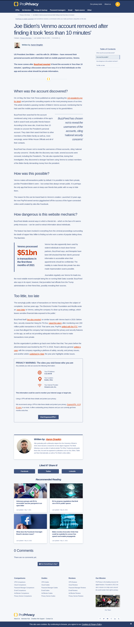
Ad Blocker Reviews (75, 593)
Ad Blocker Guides (47, 593)
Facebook (24, 471)
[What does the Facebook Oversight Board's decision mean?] (30, 528)
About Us (17, 618)
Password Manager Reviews (77, 587)
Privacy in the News (25, 15)
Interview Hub (25, 618)
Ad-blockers (26, 10)
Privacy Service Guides (48, 596)
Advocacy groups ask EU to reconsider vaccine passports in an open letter (29, 503)
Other (89, 10)
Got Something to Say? (48, 564)
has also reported (34, 319)
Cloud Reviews (73, 585)
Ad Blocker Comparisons (21, 593)
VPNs (17, 10)
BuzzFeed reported (42, 64)
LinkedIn (72, 471)
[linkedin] (115, 619)
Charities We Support (37, 618)
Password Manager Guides (49, 587)
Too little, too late (100, 65)
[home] (16, 15)
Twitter (48, 471)
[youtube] (107, 619)
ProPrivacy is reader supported (25, 19)
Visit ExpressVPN (48, 417)
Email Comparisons (20, 590)
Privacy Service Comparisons (23, 596)
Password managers (58, 10)
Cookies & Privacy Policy (92, 624)
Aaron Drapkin (37, 45)
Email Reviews (73, 590)
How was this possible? (102, 57)
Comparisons (19, 578)
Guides (44, 578)
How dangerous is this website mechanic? (107, 61)
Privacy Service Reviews (76, 596)
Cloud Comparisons (20, 585)
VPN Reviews (73, 582)
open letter (21, 310)
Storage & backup (40, 10)
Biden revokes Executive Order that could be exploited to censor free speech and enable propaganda (65, 534)
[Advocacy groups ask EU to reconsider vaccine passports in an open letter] (30, 498)
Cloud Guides (45, 585)
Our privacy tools (96, 4)
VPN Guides (45, 582)
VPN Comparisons (19, 582)
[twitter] (103, 619)
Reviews (72, 578)
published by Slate (36, 354)
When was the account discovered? (105, 53)
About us (108, 4)
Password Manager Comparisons (24, 587)
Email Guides (45, 590)
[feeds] (118, 619)
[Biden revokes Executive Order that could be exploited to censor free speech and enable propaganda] (66, 528)
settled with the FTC (70, 326)
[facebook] (100, 619)
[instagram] (111, 619)
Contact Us (49, 618)
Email (70, 10)
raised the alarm (55, 323)
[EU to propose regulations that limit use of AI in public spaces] (66, 498)
